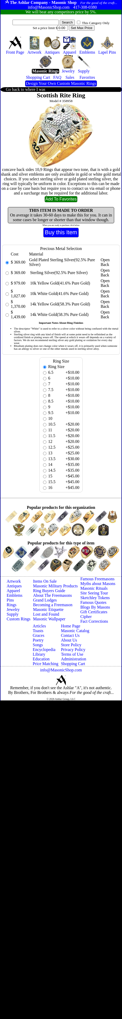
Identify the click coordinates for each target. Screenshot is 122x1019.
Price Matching (45, 663)
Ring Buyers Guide (49, 590)
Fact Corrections (94, 621)
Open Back (105, 262)
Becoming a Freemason (52, 605)
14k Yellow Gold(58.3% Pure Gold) (59, 304)
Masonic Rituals (93, 588)
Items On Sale (45, 581)
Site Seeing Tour (94, 593)
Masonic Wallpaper (49, 619)
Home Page (70, 626)
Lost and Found (46, 614)
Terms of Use (72, 654)
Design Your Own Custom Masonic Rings (61, 83)
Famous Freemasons (97, 579)
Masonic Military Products (55, 586)
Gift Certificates (93, 612)
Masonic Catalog (75, 630)
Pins (10, 600)
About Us (69, 640)
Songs (38, 645)
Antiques (14, 586)
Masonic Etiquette (48, 609)
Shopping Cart (73, 663)
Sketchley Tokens (95, 597)
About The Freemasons (52, 595)
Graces (38, 635)
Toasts (38, 630)
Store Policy (71, 645)
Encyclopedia (44, 649)
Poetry (38, 640)
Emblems (14, 595)
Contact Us (70, 635)
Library (39, 654)
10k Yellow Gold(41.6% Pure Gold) (59, 283)
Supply (13, 614)
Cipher (86, 616)
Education (41, 659)
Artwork (14, 581)
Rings (11, 605)
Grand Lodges (45, 600)
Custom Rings (19, 619)
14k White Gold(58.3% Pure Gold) (58, 314)
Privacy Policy (73, 649)
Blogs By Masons (95, 607)
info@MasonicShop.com (61, 670)
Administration (73, 659)
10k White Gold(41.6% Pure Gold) (58, 293)
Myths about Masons (97, 583)
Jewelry (13, 609)
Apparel (13, 590)
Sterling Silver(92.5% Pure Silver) (58, 272)
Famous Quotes (93, 602)
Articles (39, 626)
